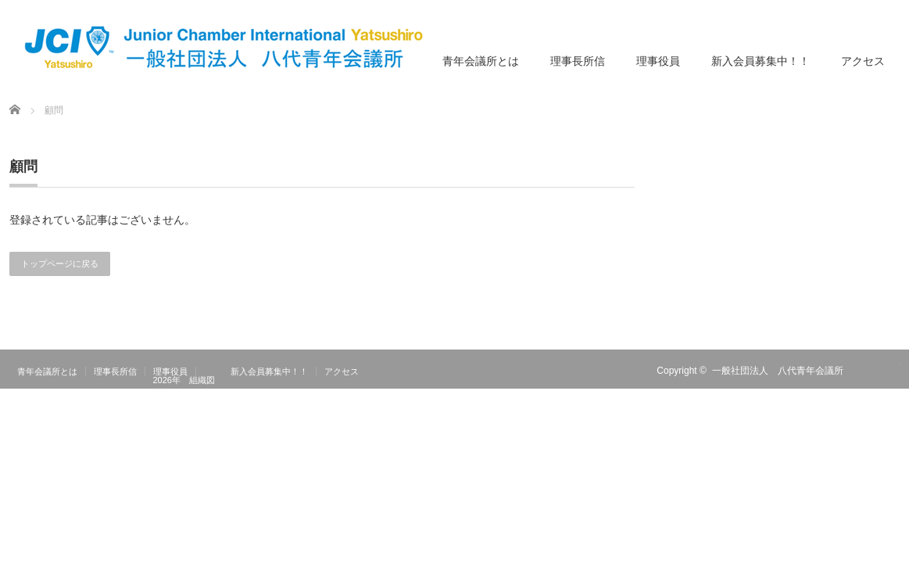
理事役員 (658, 61)
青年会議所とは (480, 61)
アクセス (863, 61)
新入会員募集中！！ (760, 61)
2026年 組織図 (184, 380)
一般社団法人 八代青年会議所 (777, 370)
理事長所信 (577, 61)
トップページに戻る (59, 263)
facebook (891, 370)
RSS (868, 370)
